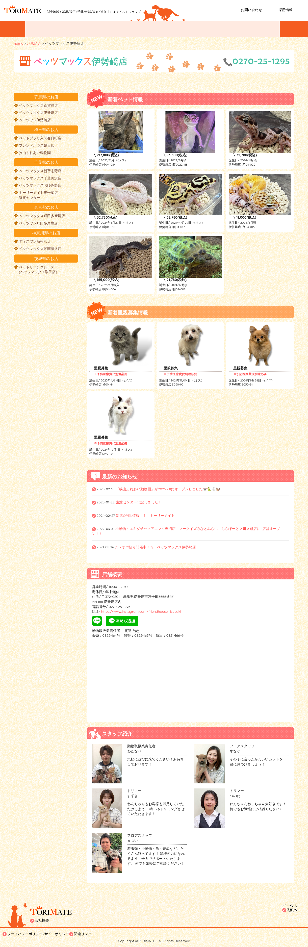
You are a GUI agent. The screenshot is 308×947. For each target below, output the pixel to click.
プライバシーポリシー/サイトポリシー (38, 934)
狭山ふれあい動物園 (35, 152)
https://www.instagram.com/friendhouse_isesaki (140, 611)
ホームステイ (259, 29)
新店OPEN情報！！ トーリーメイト (145, 515)
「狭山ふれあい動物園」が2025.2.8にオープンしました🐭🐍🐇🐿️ (168, 489)
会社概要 (42, 920)
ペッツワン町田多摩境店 (38, 223)
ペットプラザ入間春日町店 (40, 138)
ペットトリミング (177, 29)
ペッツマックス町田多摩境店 (42, 216)
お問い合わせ (251, 10)
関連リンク (83, 934)
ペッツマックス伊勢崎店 (38, 112)
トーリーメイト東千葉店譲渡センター (38, 195)
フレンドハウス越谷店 (36, 145)
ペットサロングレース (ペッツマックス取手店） (39, 269)
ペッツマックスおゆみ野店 (40, 185)
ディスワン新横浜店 (35, 241)
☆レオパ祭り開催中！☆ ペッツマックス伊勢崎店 (155, 547)
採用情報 (285, 10)
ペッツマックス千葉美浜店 (40, 178)
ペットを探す (96, 29)
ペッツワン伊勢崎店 (35, 120)
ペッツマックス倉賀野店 (38, 105)
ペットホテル (220, 29)
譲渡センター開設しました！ (139, 502)
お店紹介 (135, 29)
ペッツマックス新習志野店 (40, 171)
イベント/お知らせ (50, 29)
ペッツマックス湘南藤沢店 (40, 248)
